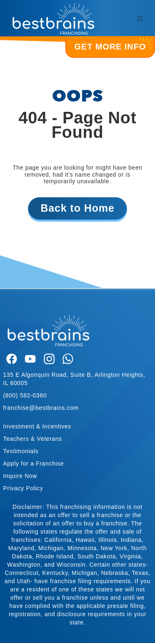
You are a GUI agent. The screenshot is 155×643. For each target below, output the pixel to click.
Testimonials (20, 451)
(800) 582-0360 (25, 395)
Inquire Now (20, 476)
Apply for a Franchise (33, 463)
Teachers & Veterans (32, 438)
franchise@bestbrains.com (41, 407)
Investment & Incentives (37, 426)
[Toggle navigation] (140, 19)
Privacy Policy (23, 488)
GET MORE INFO (112, 44)
